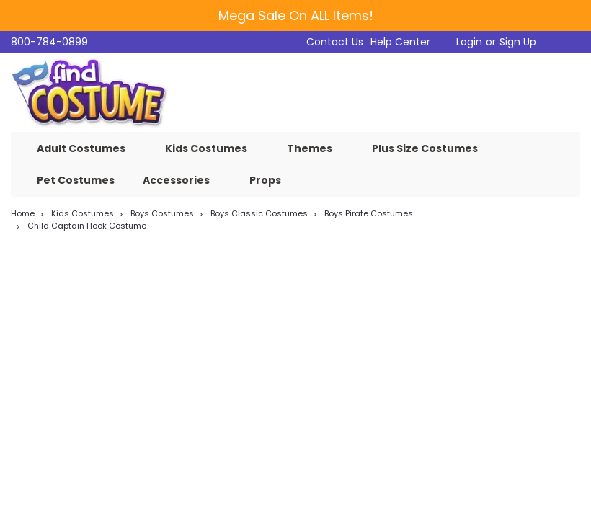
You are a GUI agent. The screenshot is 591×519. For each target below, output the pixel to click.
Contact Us (334, 42)
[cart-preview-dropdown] (561, 42)
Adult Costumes (87, 148)
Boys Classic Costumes (259, 213)
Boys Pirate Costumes (368, 213)
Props (271, 180)
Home (23, 213)
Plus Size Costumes (430, 148)
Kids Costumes (212, 148)
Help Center (400, 42)
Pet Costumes (76, 180)
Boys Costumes (162, 213)
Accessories (182, 180)
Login (469, 42)
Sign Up (517, 42)
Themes (315, 148)
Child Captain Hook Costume (86, 225)
